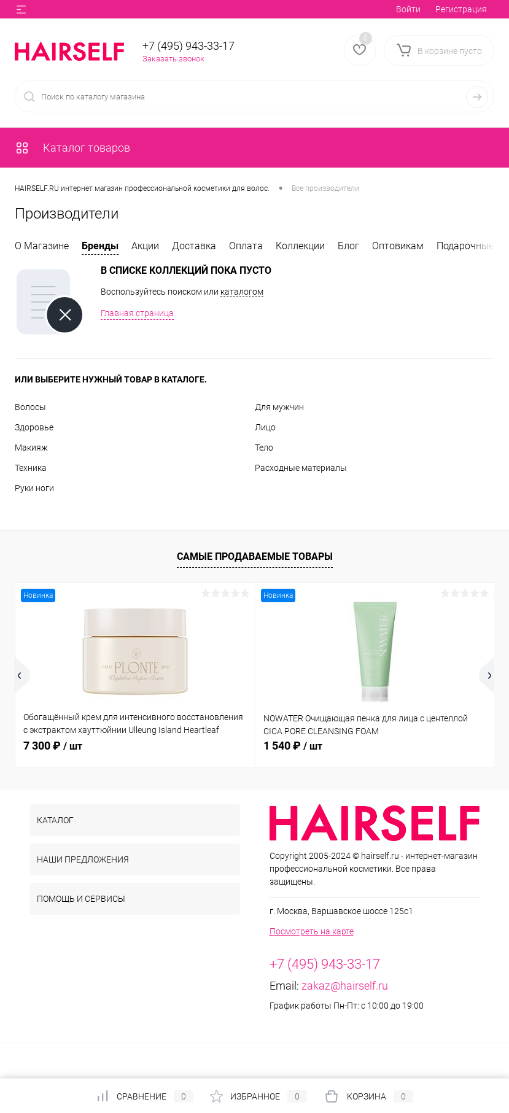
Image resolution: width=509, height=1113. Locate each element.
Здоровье (34, 427)
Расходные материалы (301, 468)
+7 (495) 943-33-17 (188, 45)
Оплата (246, 246)
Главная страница (137, 313)
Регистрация (461, 9)
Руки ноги (34, 488)
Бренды (100, 246)
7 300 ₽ (52, 745)
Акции (145, 246)
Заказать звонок (173, 58)
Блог (348, 246)
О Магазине (42, 246)
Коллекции (300, 246)
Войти (408, 9)
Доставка (194, 246)
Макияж (31, 447)
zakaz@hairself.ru (344, 985)
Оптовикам (398, 246)
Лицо (265, 427)
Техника (31, 468)
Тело (264, 447)
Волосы (30, 407)
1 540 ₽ (292, 745)
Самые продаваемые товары (255, 556)
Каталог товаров (72, 147)
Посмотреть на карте (312, 931)
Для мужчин (279, 407)
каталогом (241, 292)
